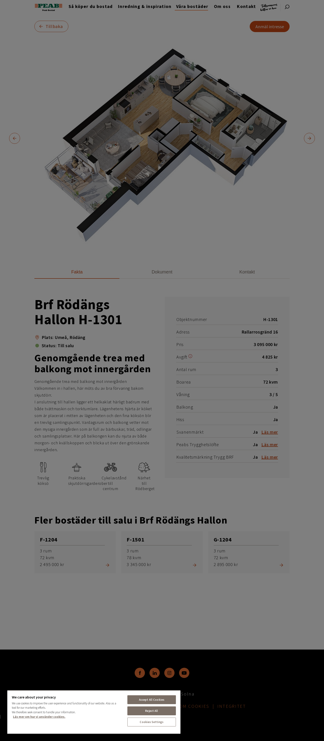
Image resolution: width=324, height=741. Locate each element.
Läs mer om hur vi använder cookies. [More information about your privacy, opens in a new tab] (39, 717)
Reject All (151, 711)
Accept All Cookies (151, 700)
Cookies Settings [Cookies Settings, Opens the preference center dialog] (151, 722)
